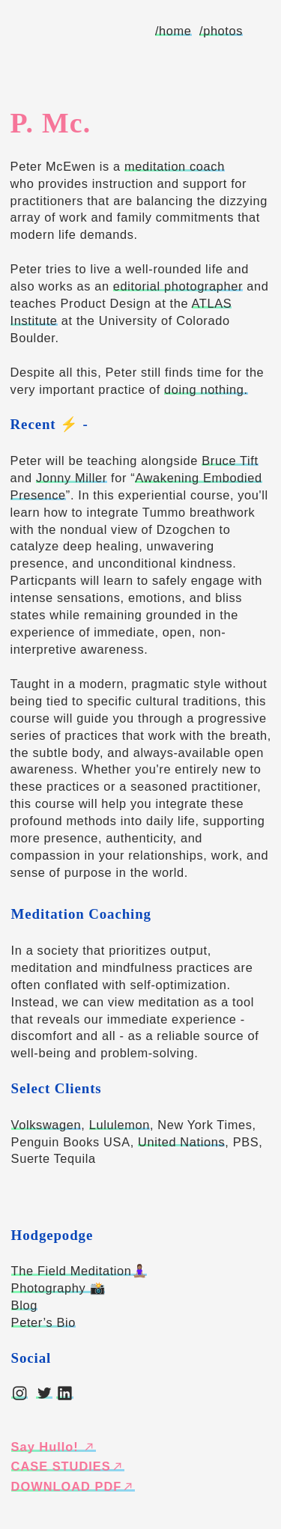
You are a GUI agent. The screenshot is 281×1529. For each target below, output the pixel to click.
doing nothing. (206, 389)
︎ (44, 1393)
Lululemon (119, 1124)
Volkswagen (46, 1124)
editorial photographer (178, 286)
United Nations (181, 1142)
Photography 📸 (58, 1288)
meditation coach (174, 166)
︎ (64, 1393)
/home (173, 30)
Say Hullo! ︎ (54, 1446)
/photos (221, 30)
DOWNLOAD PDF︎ (73, 1486)
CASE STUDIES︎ (67, 1466)
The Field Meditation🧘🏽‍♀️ (79, 1270)
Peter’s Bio (43, 1322)
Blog (24, 1305)
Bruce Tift (230, 460)
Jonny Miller (71, 477)
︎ (19, 1393)
